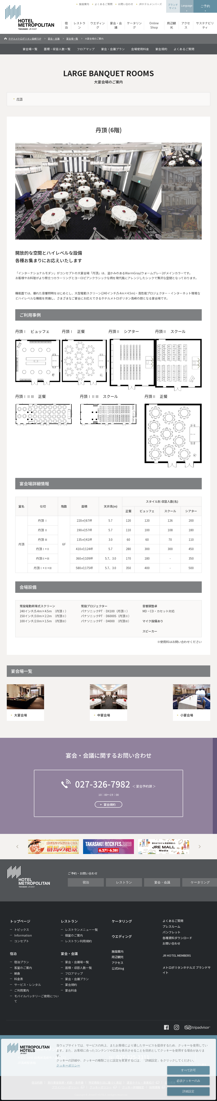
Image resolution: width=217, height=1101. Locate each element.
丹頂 (19, 99)
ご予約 (205, 6)
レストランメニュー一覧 (81, 929)
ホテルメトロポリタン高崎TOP (24, 38)
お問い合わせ (125, 4)
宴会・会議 (116, 25)
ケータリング (134, 25)
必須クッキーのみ (188, 1080)
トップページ (20, 921)
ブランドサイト (173, 6)
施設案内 (84, 4)
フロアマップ (86, 49)
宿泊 (66, 25)
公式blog (118, 968)
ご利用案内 (21, 990)
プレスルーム (171, 926)
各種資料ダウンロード (177, 938)
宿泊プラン (21, 962)
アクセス (185, 25)
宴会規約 (161, 49)
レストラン (79, 25)
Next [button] (199, 846)
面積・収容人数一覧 (57, 49)
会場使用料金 (140, 49)
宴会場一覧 (72, 38)
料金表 (18, 979)
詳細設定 (188, 1091)
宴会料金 (71, 990)
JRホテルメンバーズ (150, 4)
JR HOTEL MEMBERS (177, 955)
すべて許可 (188, 1070)
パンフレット (172, 932)
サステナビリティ (205, 25)
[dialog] (108, 1069)
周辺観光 (171, 25)
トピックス (21, 929)
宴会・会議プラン (113, 49)
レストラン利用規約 (78, 941)
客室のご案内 (23, 968)
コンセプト (21, 941)
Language (186, 5)
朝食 (17, 973)
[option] (53, 846)
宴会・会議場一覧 (77, 962)
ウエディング (97, 25)
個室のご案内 (74, 935)
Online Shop (154, 25)
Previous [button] (17, 846)
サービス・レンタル (27, 984)
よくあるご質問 (104, 4)
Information (23, 935)
